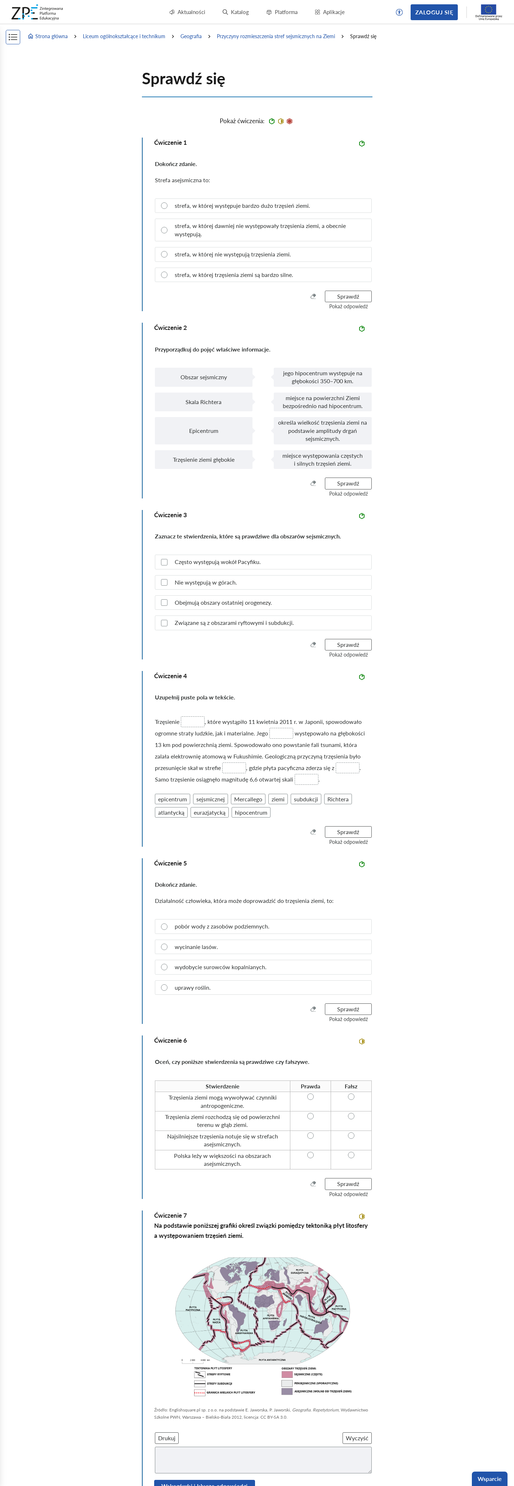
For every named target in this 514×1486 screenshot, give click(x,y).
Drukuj (166, 1437)
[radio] (263, 205)
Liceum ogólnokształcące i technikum (124, 36)
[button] (399, 12)
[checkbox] (263, 562)
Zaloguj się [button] (434, 12)
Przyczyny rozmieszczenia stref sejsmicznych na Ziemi (276, 36)
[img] (263, 1325)
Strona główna (47, 36)
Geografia (191, 36)
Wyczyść (357, 1437)
